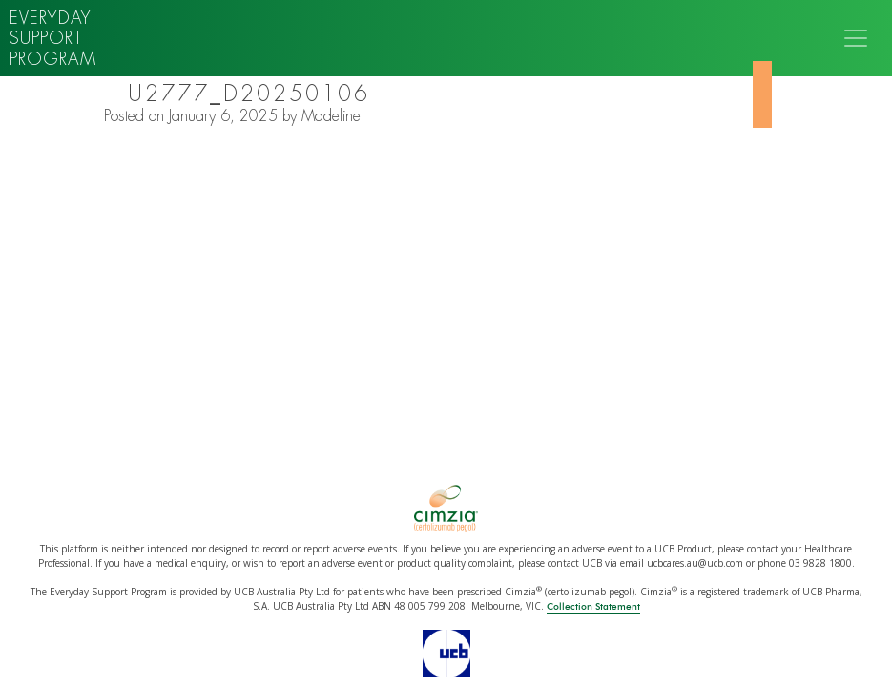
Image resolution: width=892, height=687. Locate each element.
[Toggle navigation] (855, 38)
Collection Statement (593, 607)
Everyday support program (53, 38)
